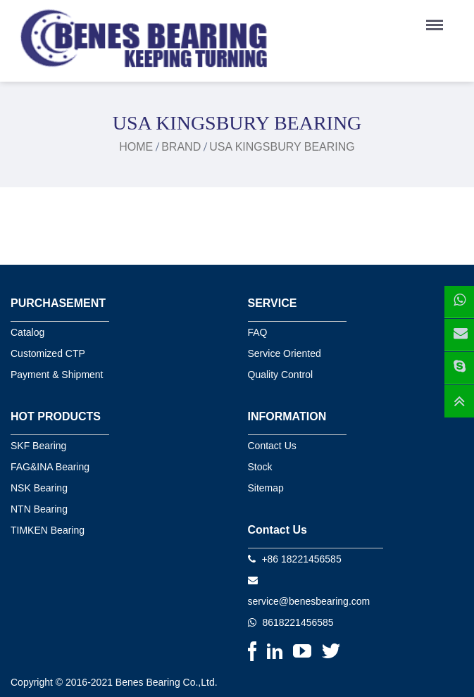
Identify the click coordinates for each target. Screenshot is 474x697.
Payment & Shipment (57, 374)
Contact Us (272, 445)
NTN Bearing (39, 509)
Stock (260, 466)
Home (136, 147)
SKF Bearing (38, 445)
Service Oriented (284, 353)
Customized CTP (48, 353)
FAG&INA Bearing (50, 466)
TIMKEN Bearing (48, 530)
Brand (181, 147)
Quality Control (280, 374)
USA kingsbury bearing (282, 147)
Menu (439, 25)
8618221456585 (291, 622)
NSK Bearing (39, 488)
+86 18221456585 (295, 559)
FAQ (258, 332)
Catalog (27, 332)
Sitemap (266, 488)
